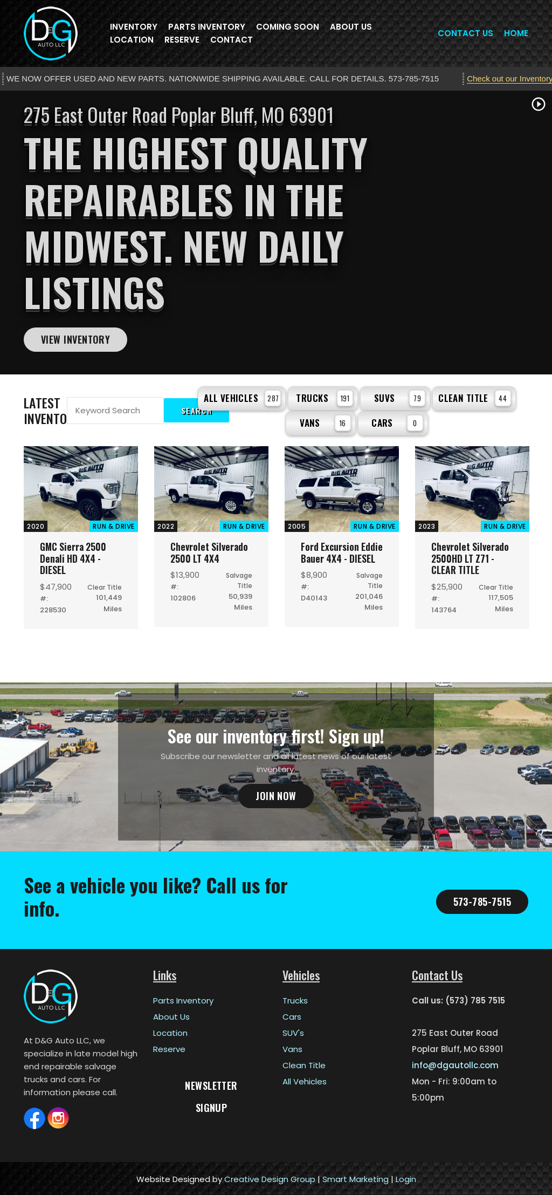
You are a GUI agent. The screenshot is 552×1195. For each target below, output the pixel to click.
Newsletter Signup (211, 1086)
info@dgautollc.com (455, 1063)
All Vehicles (242, 397)
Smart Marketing (355, 1177)
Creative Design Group (269, 1177)
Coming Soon (287, 26)
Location (132, 39)
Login (406, 1177)
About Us (351, 26)
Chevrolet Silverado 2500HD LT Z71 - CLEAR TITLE (470, 556)
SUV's (293, 1031)
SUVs (399, 397)
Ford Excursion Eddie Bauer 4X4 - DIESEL (337, 556)
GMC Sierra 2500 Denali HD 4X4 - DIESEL (74, 556)
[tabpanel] (276, 232)
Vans (325, 421)
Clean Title (474, 397)
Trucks (324, 397)
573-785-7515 (482, 899)
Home (516, 33)
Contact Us (465, 33)
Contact (231, 39)
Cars (397, 421)
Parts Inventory (206, 26)
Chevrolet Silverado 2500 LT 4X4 (209, 551)
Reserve (181, 39)
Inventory (133, 26)
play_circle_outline (538, 104)
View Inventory (75, 339)
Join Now (276, 794)
